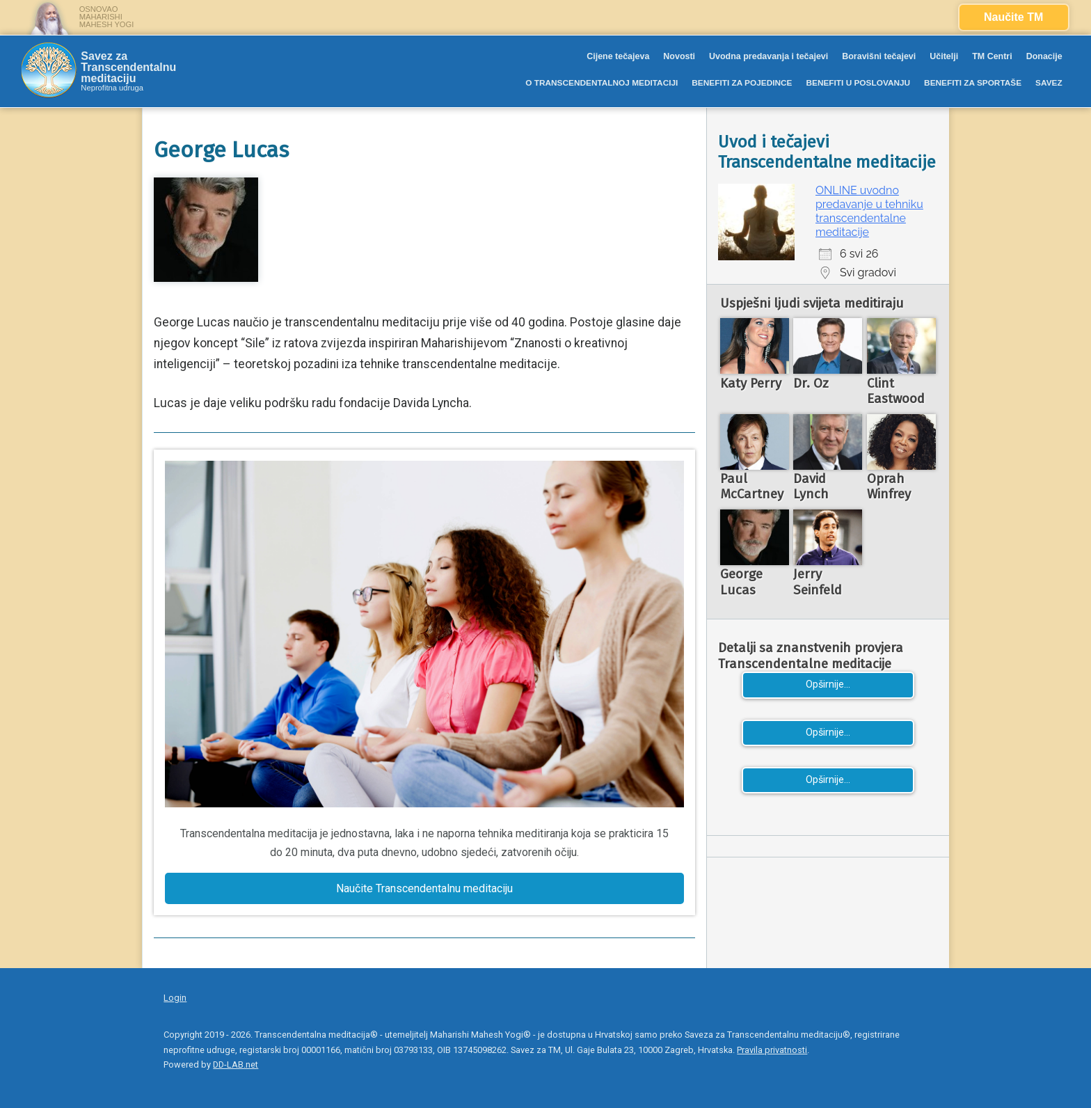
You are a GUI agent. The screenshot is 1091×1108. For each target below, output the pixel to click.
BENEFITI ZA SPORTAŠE (972, 83)
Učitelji (944, 56)
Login (175, 997)
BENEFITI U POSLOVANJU (858, 83)
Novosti (679, 56)
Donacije (1044, 56)
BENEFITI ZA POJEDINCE (742, 83)
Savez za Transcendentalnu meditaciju (128, 67)
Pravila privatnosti (772, 1050)
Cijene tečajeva (618, 56)
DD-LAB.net (235, 1064)
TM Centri (992, 56)
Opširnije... (828, 684)
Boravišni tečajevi (879, 56)
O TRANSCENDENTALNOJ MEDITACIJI (601, 83)
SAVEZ (1048, 83)
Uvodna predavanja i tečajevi (768, 56)
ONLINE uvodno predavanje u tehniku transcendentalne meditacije (869, 211)
